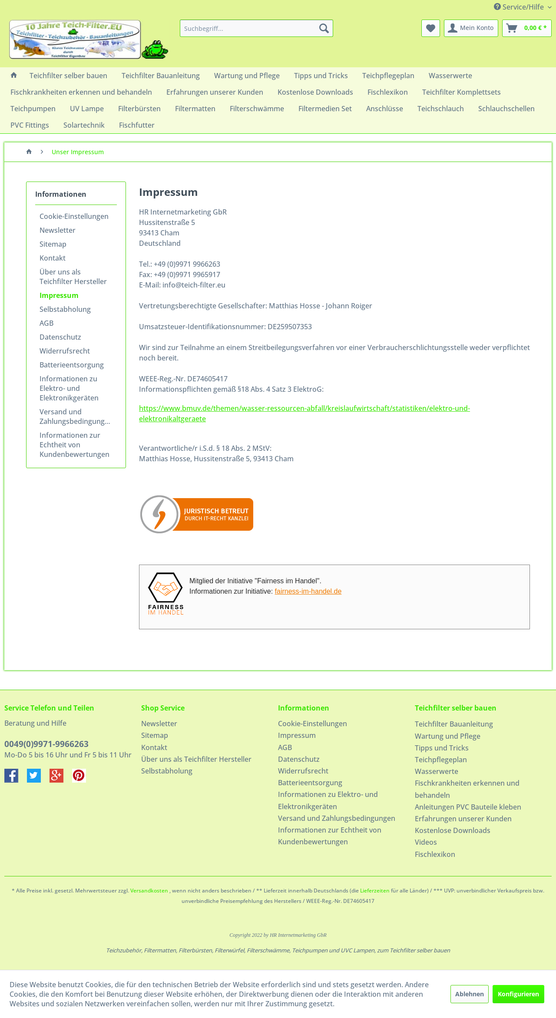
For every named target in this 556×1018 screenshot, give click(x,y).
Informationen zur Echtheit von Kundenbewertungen (74, 444)
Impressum (59, 295)
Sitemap (53, 244)
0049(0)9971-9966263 (46, 744)
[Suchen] (324, 28)
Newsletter (58, 230)
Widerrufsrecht (65, 351)
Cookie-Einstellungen (74, 216)
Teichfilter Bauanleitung (454, 724)
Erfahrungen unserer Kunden (463, 818)
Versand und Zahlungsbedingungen (76, 416)
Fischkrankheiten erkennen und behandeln (467, 789)
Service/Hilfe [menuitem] (520, 7)
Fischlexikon (435, 854)
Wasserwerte (436, 771)
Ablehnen (469, 994)
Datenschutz (60, 337)
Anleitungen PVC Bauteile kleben (468, 807)
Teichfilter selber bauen (455, 708)
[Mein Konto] (471, 28)
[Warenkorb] (527, 28)
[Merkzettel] (430, 28)
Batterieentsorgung (72, 365)
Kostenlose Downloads (452, 830)
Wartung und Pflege (447, 736)
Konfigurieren (518, 994)
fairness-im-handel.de (308, 591)
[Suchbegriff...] (256, 28)
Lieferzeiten (375, 890)
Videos (426, 842)
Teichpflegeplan (441, 759)
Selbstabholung (65, 309)
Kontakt (53, 258)
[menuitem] (256, 28)
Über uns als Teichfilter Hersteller (73, 276)
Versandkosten (149, 890)
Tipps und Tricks (442, 748)
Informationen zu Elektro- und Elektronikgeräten (69, 388)
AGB (46, 323)
